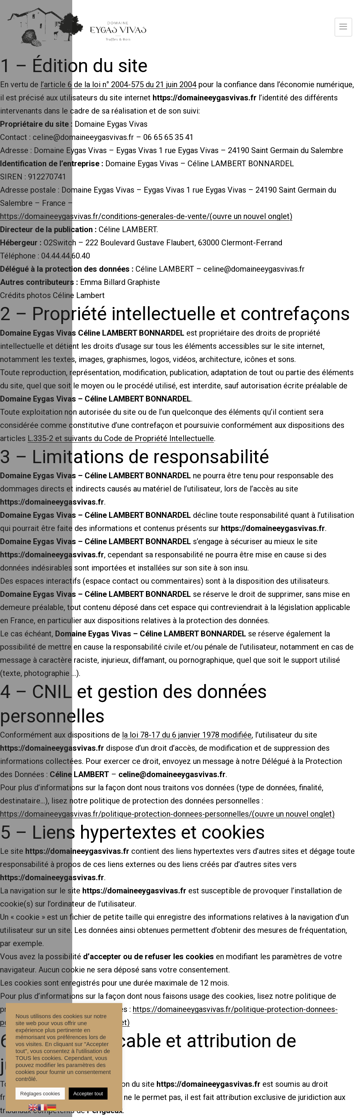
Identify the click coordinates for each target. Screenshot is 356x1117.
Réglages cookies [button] (40, 1093)
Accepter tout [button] (88, 1093)
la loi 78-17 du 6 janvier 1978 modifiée (187, 734)
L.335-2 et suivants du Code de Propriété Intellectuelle (121, 438)
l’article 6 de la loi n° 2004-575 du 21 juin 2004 (118, 84)
